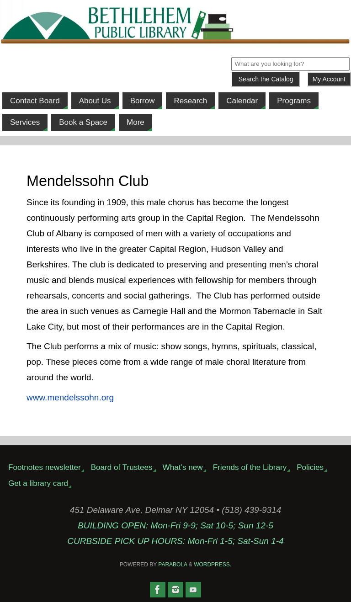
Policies (310, 467)
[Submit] (265, 79)
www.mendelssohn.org (70, 397)
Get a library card (38, 483)
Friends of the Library (250, 467)
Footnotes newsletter (44, 467)
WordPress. (212, 564)
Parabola (172, 564)
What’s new (183, 467)
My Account (329, 79)
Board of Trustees (122, 467)
